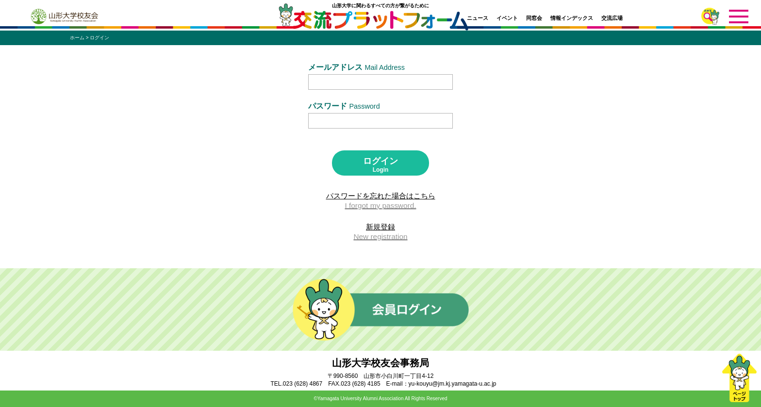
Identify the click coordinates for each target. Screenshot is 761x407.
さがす (710, 16)
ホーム (77, 37)
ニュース (477, 18)
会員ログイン (381, 309)
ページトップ (739, 378)
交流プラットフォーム (381, 23)
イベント (507, 18)
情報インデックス (571, 18)
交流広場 (612, 18)
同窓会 (534, 18)
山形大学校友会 (64, 16)
